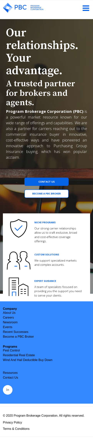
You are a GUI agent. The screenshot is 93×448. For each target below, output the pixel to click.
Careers (8, 317)
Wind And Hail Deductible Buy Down (27, 360)
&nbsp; (7, 389)
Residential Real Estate (19, 355)
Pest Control (11, 350)
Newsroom (10, 322)
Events (7, 327)
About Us (9, 312)
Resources (10, 372)
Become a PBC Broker (46, 193)
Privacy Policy (12, 422)
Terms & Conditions (16, 428)
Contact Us (46, 181)
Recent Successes (15, 331)
